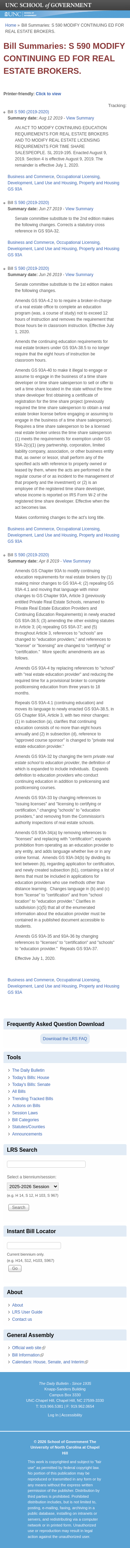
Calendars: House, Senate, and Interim (50, 1362)
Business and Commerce (31, 176)
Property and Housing (99, 182)
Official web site (28, 1347)
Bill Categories (25, 1119)
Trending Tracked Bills (32, 1098)
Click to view (48, 93)
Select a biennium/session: (32, 1177)
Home (10, 25)
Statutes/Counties (28, 1126)
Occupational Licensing (78, 176)
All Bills (19, 1091)
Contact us (22, 1319)
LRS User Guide (27, 1312)
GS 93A (15, 189)
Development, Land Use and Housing (42, 182)
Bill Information (28, 1355)
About (17, 1305)
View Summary (80, 118)
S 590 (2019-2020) (31, 111)
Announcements (27, 1134)
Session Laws (25, 1113)
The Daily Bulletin (28, 1070)
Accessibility (71, 1415)
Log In (53, 1415)
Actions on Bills (26, 1105)
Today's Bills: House (30, 1077)
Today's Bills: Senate (31, 1084)
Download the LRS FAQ (65, 1038)
